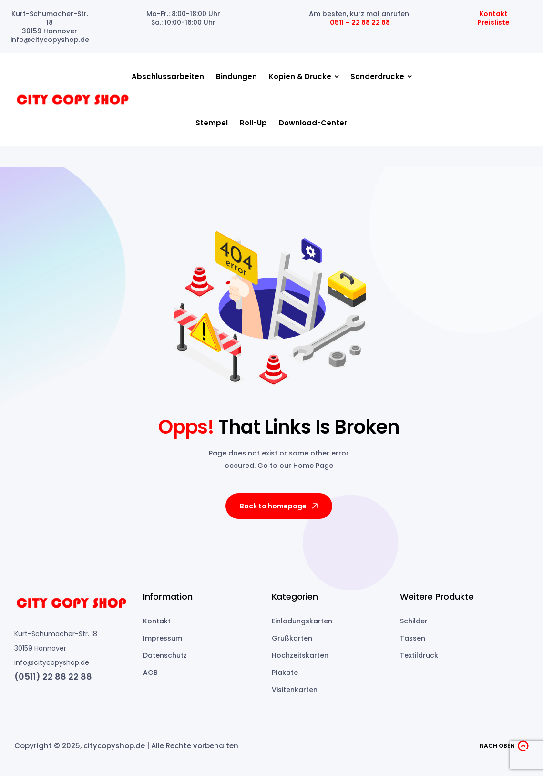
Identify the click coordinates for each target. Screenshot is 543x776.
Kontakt (493, 14)
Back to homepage (279, 506)
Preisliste (493, 22)
